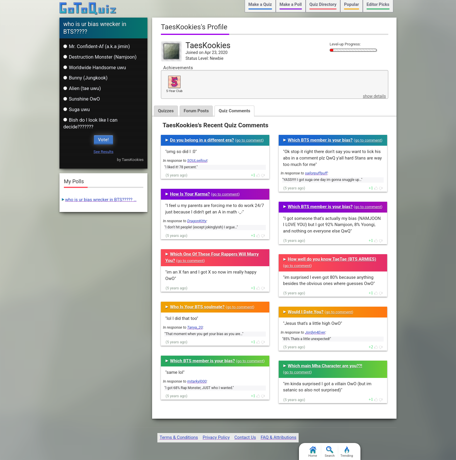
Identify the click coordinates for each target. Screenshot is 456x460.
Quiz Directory (322, 4)
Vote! (103, 139)
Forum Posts (196, 110)
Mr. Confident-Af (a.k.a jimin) (96, 46)
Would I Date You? (306, 312)
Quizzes (166, 110)
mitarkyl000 (197, 381)
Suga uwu (76, 109)
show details (374, 96)
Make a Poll (291, 4)
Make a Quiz (260, 4)
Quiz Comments (234, 110)
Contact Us (245, 437)
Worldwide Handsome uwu (94, 67)
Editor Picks (378, 4)
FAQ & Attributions (278, 437)
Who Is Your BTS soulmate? (197, 307)
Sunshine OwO (81, 99)
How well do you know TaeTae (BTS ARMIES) (332, 259)
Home (312, 452)
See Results (103, 152)
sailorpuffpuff (316, 173)
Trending (347, 452)
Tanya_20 (195, 327)
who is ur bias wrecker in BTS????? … (101, 199)
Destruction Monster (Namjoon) (100, 57)
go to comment (249, 140)
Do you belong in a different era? (202, 140)
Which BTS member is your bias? (202, 361)
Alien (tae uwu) (82, 88)
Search (330, 452)
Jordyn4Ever (315, 332)
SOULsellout (197, 160)
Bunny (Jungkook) (85, 78)
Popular (351, 4)
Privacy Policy (216, 437)
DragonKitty (197, 221)
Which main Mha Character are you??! (325, 366)
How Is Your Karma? (190, 194)
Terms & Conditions (179, 437)
